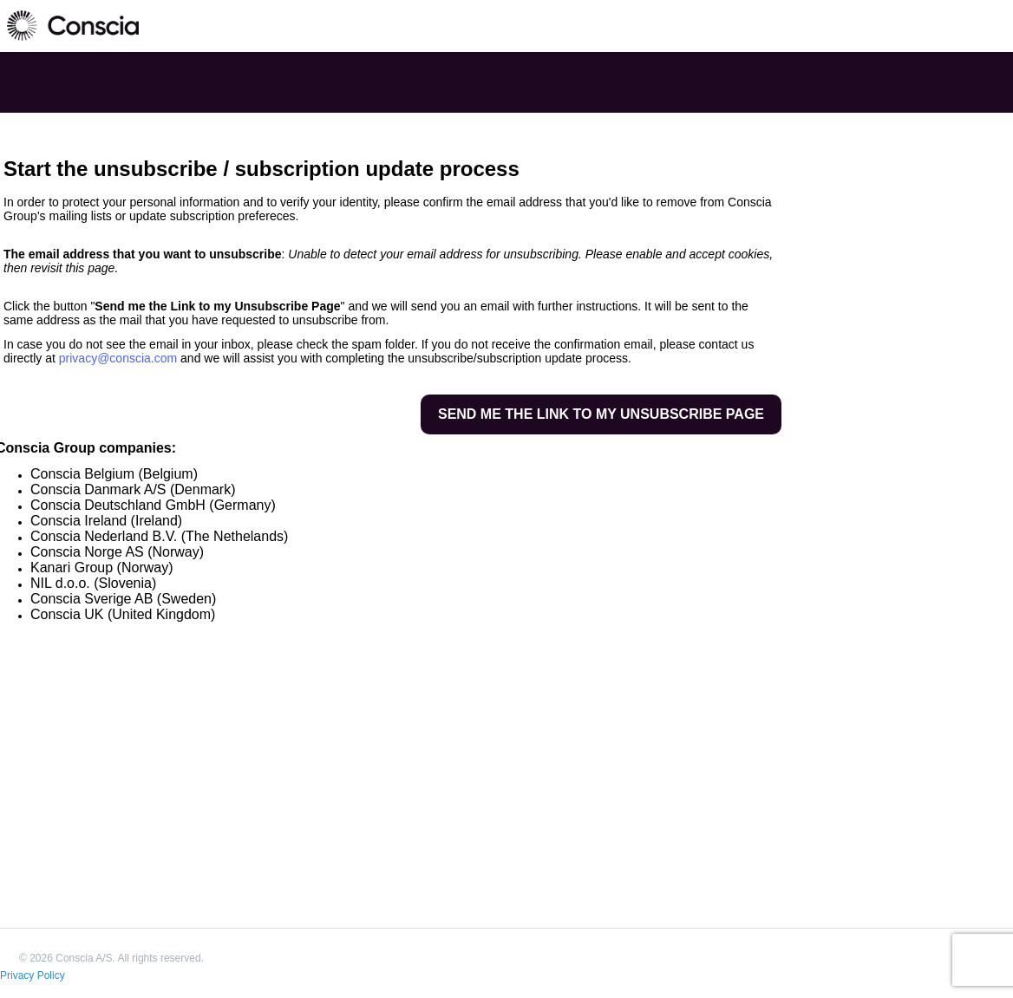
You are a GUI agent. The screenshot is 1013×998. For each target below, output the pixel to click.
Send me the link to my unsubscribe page (601, 414)
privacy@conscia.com (118, 358)
